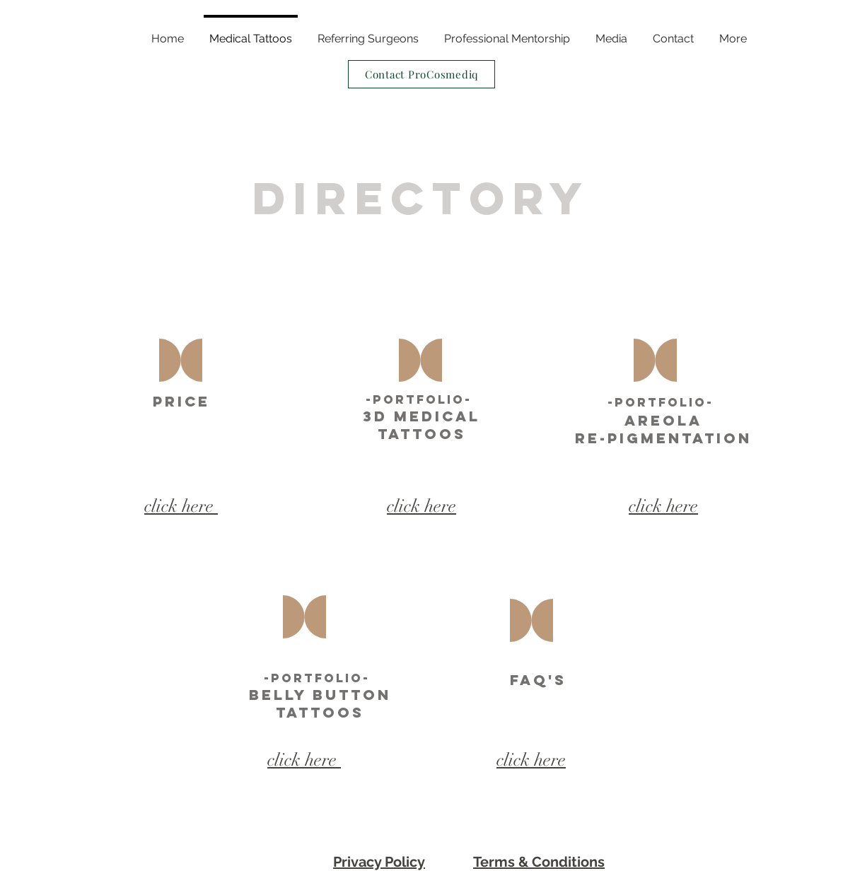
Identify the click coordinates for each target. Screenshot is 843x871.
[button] (733, 32)
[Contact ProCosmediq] (421, 74)
